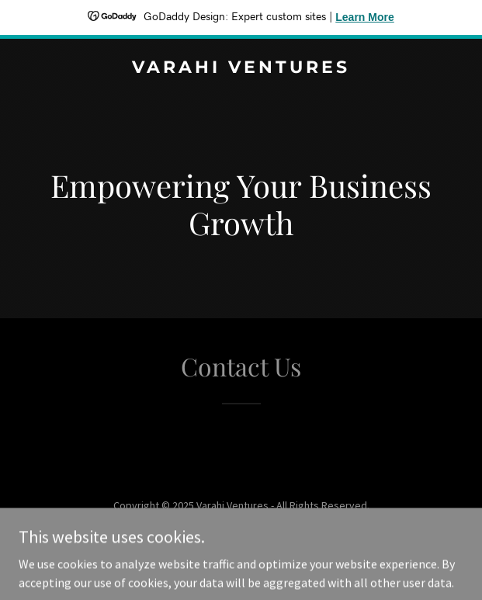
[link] (241, 68)
